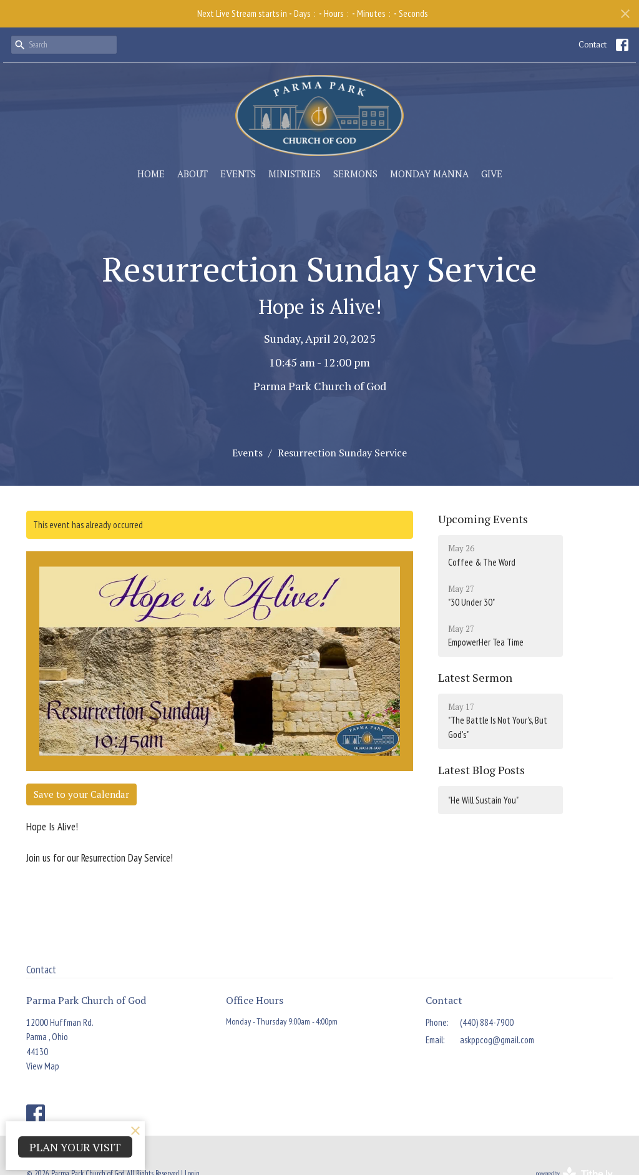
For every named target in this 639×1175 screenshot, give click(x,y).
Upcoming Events (483, 518)
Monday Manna (429, 173)
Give (491, 173)
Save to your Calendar (81, 794)
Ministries (294, 173)
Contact (592, 44)
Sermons (355, 173)
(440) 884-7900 (487, 1022)
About (192, 173)
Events (238, 173)
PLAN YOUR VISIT (75, 1146)
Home (151, 173)
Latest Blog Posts (481, 769)
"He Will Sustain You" (483, 800)
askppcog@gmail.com (497, 1040)
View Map (42, 1066)
